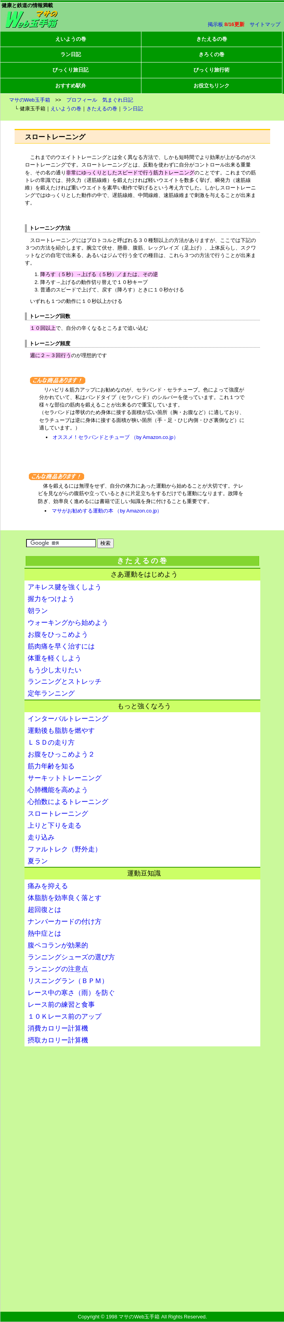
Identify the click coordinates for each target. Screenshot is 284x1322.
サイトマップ (265, 24)
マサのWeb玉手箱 (29, 100)
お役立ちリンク (211, 86)
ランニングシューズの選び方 (71, 957)
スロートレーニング (58, 813)
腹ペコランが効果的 (58, 945)
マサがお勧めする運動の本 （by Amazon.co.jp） (107, 511)
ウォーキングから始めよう (68, 622)
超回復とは (44, 909)
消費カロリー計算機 (58, 1028)
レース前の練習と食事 (61, 1004)
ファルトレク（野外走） (65, 849)
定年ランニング (51, 693)
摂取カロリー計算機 (58, 1040)
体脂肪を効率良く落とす (65, 898)
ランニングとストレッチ (65, 681)
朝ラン (38, 611)
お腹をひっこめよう (58, 634)
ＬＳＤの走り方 (51, 742)
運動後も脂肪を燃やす (61, 730)
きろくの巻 (211, 54)
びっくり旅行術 (211, 70)
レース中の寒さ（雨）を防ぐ (71, 993)
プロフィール (81, 100)
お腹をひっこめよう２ (61, 754)
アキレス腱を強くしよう (65, 587)
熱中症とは (44, 933)
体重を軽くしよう (54, 658)
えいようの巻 (70, 39)
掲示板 (215, 24)
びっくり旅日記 (70, 70)
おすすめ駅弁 (70, 86)
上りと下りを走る (54, 825)
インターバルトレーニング (68, 718)
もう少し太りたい (54, 670)
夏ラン (38, 861)
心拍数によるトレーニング (68, 802)
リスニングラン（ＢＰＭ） (68, 981)
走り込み (41, 837)
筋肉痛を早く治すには (61, 646)
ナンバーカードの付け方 (65, 921)
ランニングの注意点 (58, 969)
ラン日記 (70, 54)
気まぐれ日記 (117, 100)
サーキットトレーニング (65, 778)
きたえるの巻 (211, 39)
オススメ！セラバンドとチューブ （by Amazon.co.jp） (115, 437)
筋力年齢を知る (51, 766)
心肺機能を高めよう (58, 790)
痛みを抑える (48, 886)
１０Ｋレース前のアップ (65, 1016)
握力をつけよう (51, 599)
